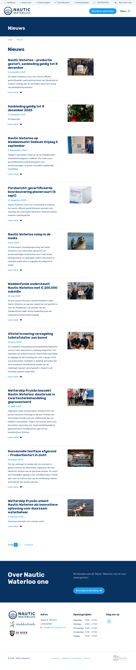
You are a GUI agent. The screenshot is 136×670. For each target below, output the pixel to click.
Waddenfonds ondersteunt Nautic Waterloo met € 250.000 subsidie (32, 290)
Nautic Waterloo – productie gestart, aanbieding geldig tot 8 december (33, 63)
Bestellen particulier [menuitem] (103, 11)
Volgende (28, 549)
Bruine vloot (25, 2)
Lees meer (15, 92)
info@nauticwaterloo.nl (54, 632)
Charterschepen (43, 2)
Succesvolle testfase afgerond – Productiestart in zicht (32, 456)
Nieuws (20, 39)
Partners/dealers (81, 2)
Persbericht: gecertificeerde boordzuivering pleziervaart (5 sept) (32, 193)
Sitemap (55, 663)
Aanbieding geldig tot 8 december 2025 (26, 108)
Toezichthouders (62, 2)
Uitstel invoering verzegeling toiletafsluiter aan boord (30, 338)
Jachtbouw (10, 2)
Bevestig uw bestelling (90, 595)
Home (10, 39)
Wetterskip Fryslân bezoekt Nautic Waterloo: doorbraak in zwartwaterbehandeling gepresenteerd (31, 399)
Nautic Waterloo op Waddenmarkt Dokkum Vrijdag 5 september (33, 142)
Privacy (87, 663)
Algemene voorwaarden (72, 663)
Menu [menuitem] (125, 11)
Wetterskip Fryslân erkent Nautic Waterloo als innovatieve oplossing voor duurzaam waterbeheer (33, 510)
